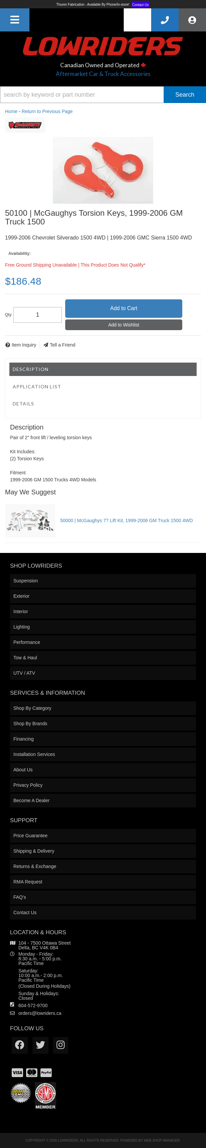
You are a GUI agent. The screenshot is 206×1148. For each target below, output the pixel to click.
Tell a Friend (62, 345)
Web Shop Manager (162, 1140)
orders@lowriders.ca (40, 1013)
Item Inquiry (24, 345)
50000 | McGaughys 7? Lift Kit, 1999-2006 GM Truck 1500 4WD (126, 520)
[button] (103, 94)
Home (11, 111)
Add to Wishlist (123, 324)
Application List (37, 386)
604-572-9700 (32, 1005)
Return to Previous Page (47, 111)
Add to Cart (123, 308)
